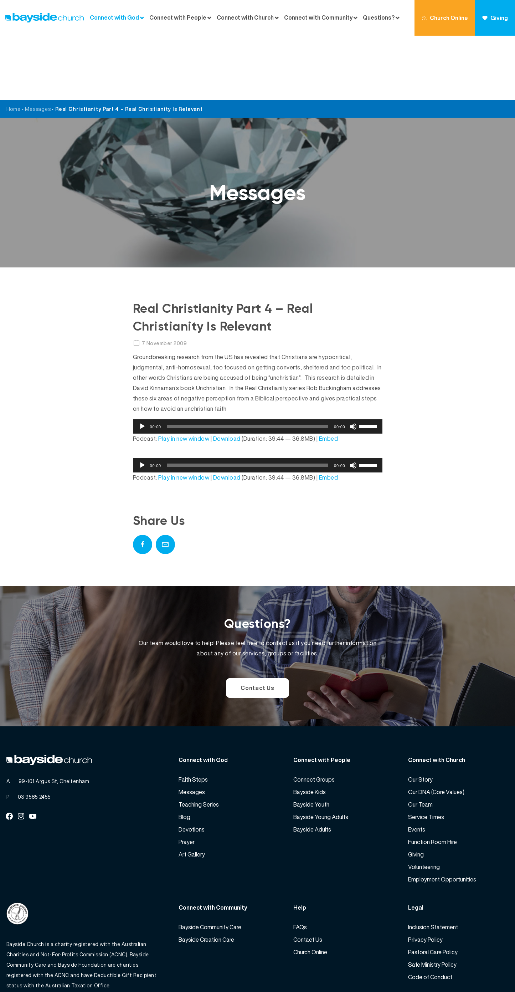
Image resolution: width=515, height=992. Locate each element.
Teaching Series (199, 740)
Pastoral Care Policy (433, 887)
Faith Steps (193, 715)
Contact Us (257, 623)
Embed (328, 374)
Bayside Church (44, 971)
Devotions (192, 765)
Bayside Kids (309, 727)
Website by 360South (482, 971)
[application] (257, 362)
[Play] (142, 361)
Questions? (379, 17)
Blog (184, 752)
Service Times (426, 752)
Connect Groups (314, 715)
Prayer (187, 777)
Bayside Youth (311, 740)
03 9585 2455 (34, 732)
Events (416, 765)
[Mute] (353, 361)
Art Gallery (192, 790)
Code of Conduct (430, 912)
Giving (495, 18)
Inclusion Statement (433, 862)
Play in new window (183, 374)
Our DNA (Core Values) (436, 727)
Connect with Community (318, 17)
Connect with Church (245, 17)
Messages (38, 44)
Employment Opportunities (442, 815)
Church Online (445, 18)
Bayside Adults (312, 765)
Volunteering (424, 802)
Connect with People (177, 17)
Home (13, 44)
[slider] (247, 362)
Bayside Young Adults (320, 752)
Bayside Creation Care (206, 875)
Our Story (420, 715)
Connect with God (114, 17)
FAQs (300, 862)
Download (227, 374)
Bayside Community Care (210, 862)
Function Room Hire (432, 777)
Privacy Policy (425, 875)
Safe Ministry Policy (432, 900)
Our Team (420, 740)
